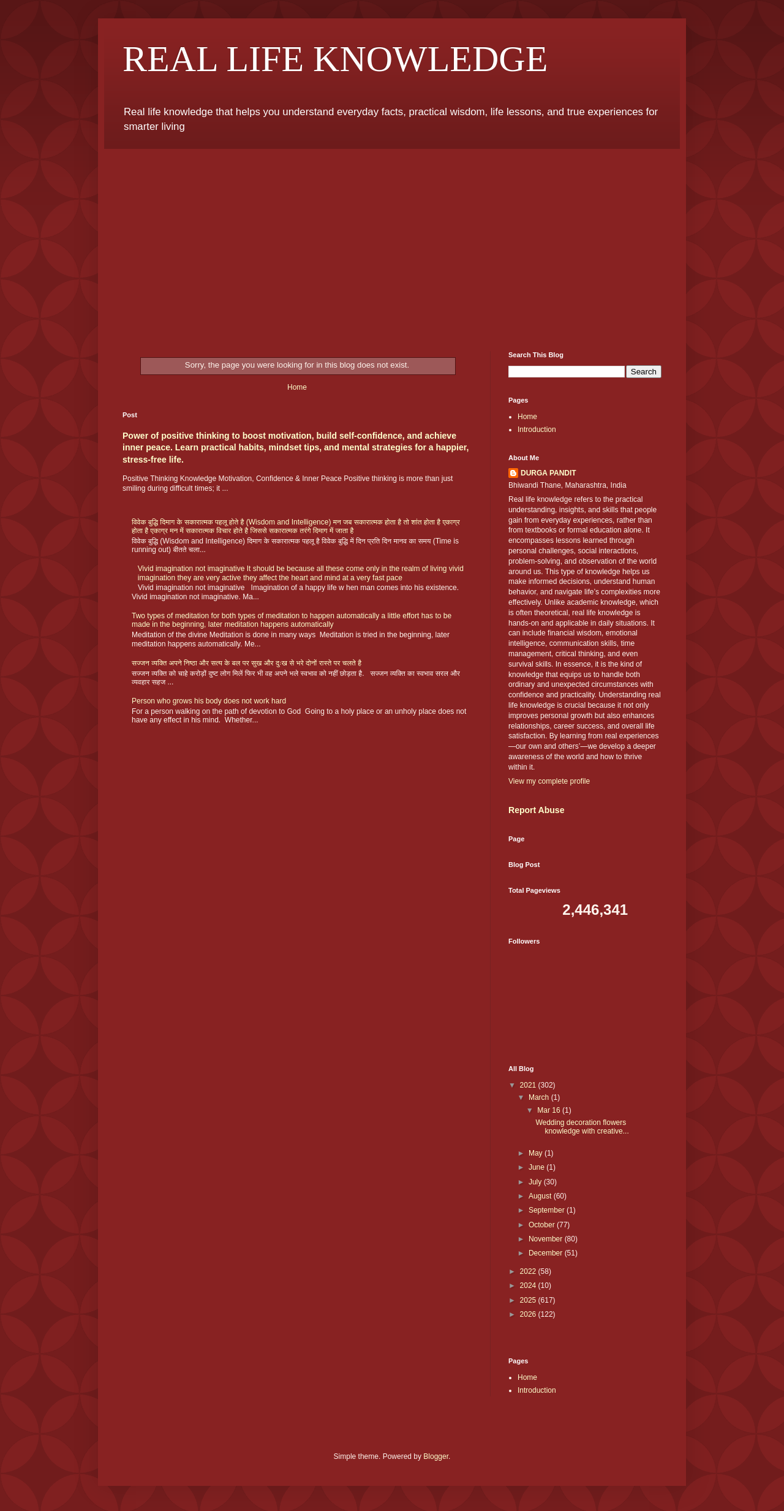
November (547, 1239)
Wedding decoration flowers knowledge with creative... (581, 1126)
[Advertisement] (392, 241)
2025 (529, 1300)
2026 (529, 1314)
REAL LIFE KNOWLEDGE (335, 59)
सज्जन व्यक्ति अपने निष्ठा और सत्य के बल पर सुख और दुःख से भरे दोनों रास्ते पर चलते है (246, 663)
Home (297, 387)
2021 (529, 1085)
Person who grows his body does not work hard (209, 701)
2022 (529, 1271)
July (536, 1182)
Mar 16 (549, 1110)
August (541, 1196)
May (537, 1153)
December (547, 1253)
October (543, 1225)
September (548, 1210)
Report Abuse (536, 810)
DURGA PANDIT (548, 473)
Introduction (537, 429)
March (540, 1097)
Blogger (435, 1456)
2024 (529, 1285)
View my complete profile (549, 781)
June (537, 1167)
